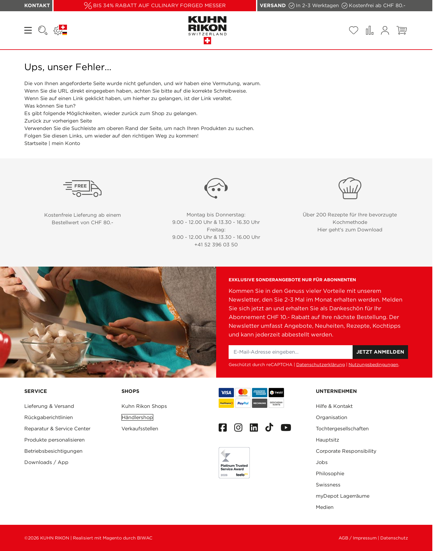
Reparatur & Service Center (57, 429)
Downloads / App (46, 462)
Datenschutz (394, 537)
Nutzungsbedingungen (373, 364)
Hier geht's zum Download (349, 230)
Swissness (328, 485)
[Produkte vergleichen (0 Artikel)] (369, 30)
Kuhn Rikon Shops (144, 406)
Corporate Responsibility (346, 451)
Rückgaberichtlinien (48, 417)
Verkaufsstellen (139, 429)
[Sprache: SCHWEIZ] (60, 30)
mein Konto (66, 143)
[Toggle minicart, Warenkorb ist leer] (401, 30)
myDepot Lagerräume (342, 496)
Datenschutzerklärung (320, 364)
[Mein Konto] (385, 30)
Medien (325, 507)
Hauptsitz (327, 440)
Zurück (32, 121)
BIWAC (144, 537)
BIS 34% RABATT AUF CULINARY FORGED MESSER (159, 5)
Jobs (322, 462)
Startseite (35, 143)
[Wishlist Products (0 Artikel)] (353, 30)
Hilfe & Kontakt (334, 406)
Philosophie (330, 473)
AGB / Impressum (358, 537)
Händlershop (137, 417)
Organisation (331, 417)
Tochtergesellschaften (342, 429)
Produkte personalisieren (54, 440)
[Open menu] (28, 30)
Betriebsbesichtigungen (53, 451)
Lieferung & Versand (49, 406)
